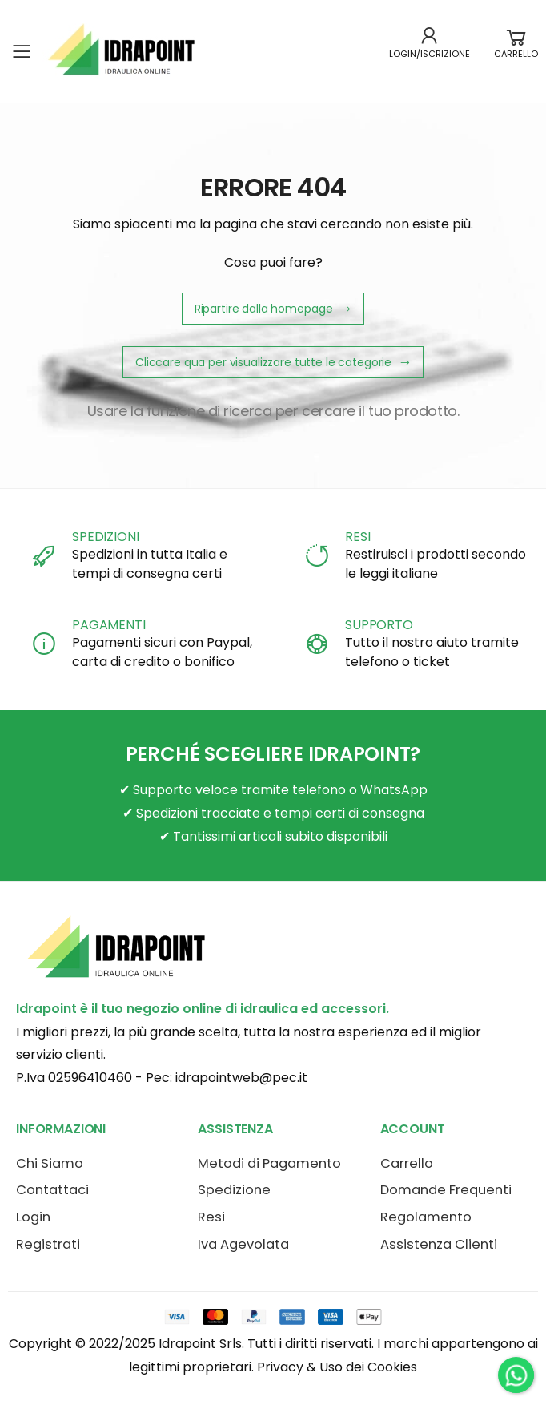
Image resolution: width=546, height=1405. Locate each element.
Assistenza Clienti (438, 1244)
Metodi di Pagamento (269, 1163)
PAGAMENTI (109, 625)
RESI (357, 536)
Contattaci (52, 1190)
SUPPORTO (379, 625)
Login (33, 1217)
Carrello (406, 1163)
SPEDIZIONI (105, 536)
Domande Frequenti (446, 1190)
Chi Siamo (49, 1163)
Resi (211, 1217)
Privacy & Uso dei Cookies (337, 1367)
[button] (516, 51)
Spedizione (234, 1190)
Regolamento (426, 1217)
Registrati (48, 1244)
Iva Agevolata (243, 1244)
